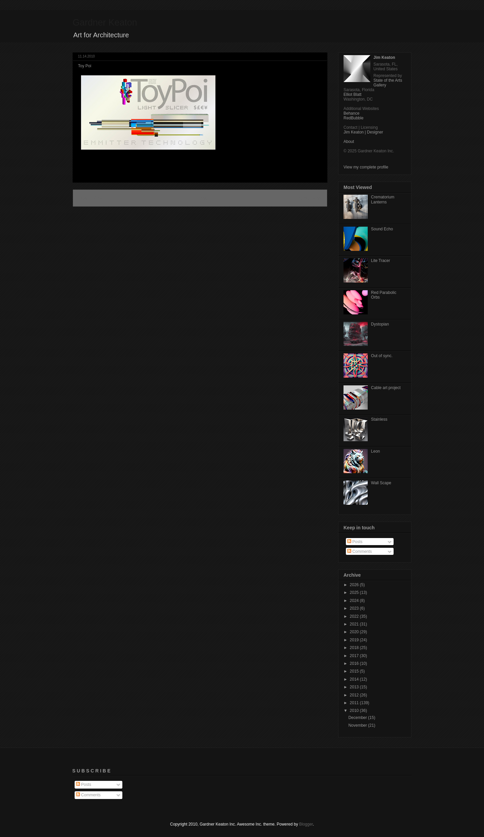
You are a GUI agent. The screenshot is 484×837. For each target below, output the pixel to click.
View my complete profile (366, 167)
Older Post (310, 198)
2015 (355, 671)
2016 (355, 663)
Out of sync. (382, 355)
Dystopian (380, 324)
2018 (355, 647)
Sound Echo (382, 229)
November (358, 725)
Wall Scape (381, 483)
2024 (355, 600)
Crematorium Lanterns (382, 199)
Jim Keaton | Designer (363, 132)
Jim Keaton (384, 57)
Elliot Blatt (352, 94)
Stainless (379, 419)
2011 (355, 702)
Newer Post (90, 198)
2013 (355, 687)
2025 (355, 592)
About (349, 141)
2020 (355, 632)
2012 (355, 695)
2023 (355, 608)
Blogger (306, 824)
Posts (354, 541)
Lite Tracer (380, 260)
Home (201, 198)
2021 (355, 624)
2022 (355, 616)
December (358, 717)
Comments (359, 551)
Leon (375, 451)
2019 (355, 640)
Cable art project (386, 387)
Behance (351, 113)
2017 (355, 655)
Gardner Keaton (105, 22)
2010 (355, 710)
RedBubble (353, 118)
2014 (355, 679)
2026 (355, 584)
